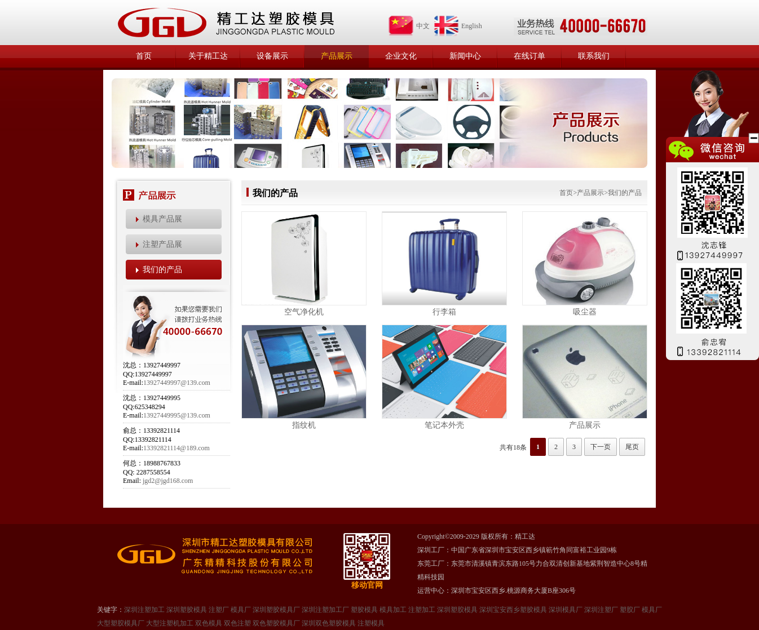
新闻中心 (465, 56)
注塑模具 (371, 623)
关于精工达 (208, 56)
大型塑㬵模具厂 (120, 623)
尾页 (632, 447)
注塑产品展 (162, 244)
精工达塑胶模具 (225, 22)
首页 (144, 56)
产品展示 (336, 56)
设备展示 (272, 56)
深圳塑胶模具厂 (276, 610)
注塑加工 (421, 610)
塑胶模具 (364, 610)
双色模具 (208, 623)
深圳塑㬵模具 (457, 610)
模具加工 (393, 610)
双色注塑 (237, 623)
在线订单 (529, 56)
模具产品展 (162, 219)
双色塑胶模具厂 (276, 623)
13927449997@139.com (176, 383)
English (457, 26)
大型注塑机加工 (169, 623)
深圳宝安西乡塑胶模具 (513, 610)
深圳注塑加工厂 (325, 610)
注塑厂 (219, 610)
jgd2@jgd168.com (168, 481)
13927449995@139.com (176, 415)
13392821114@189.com (176, 448)
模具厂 (241, 610)
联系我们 (594, 56)
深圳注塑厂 (601, 610)
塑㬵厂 (630, 610)
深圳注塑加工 (144, 610)
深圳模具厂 (566, 610)
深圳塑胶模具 (186, 610)
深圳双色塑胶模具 (329, 623)
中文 (409, 26)
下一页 (600, 447)
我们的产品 (162, 269)
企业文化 (401, 56)
